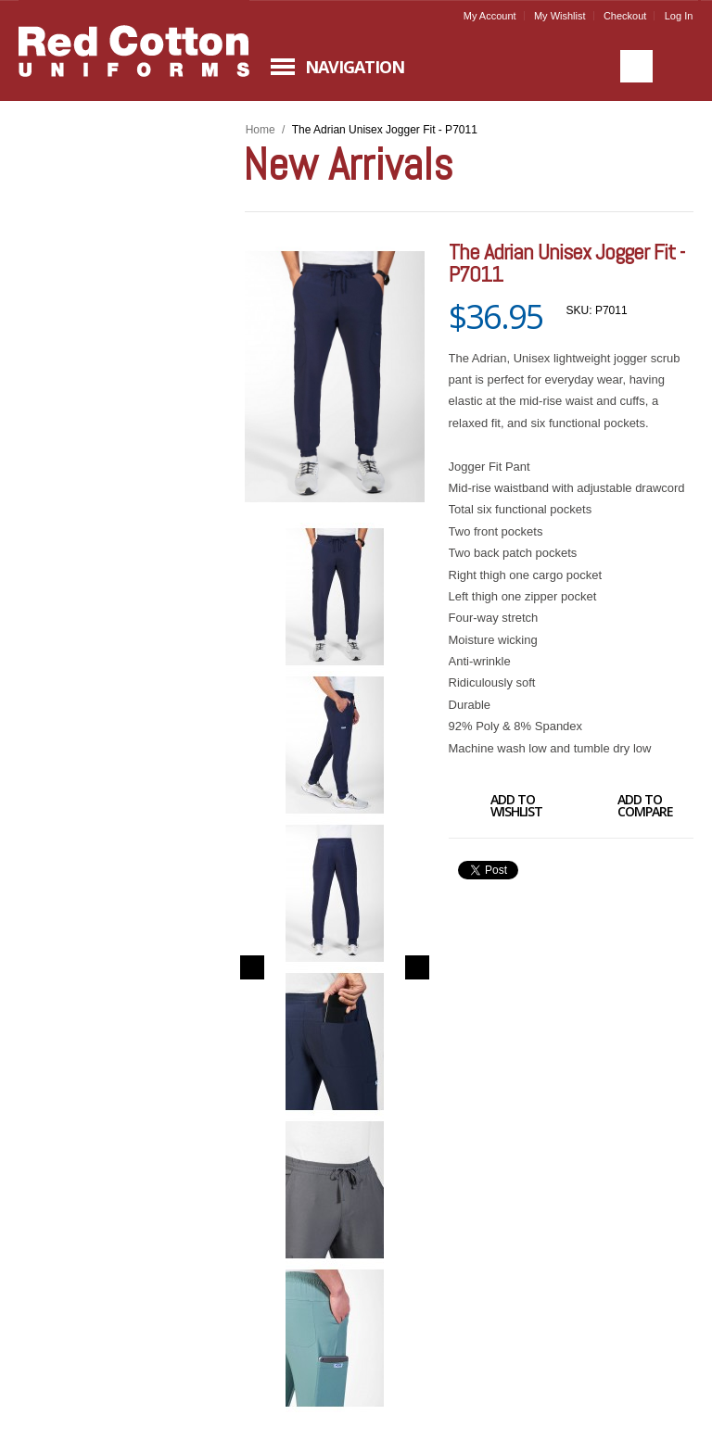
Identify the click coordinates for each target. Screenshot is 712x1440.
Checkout (625, 15)
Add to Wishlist (495, 808)
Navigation (354, 67)
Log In (679, 15)
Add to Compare (624, 808)
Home (260, 129)
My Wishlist (560, 15)
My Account (490, 15)
